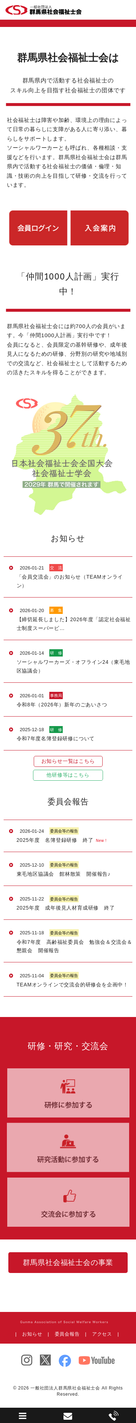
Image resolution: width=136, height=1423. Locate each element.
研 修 (56, 653)
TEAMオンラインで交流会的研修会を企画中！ (73, 985)
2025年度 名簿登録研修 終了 (55, 840)
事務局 (56, 695)
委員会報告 (67, 1334)
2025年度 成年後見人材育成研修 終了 (66, 908)
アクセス (102, 1334)
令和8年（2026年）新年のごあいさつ (62, 704)
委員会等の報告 (64, 831)
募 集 (56, 610)
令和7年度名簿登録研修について (56, 738)
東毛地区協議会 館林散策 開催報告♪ (64, 874)
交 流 (56, 567)
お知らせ (32, 1334)
